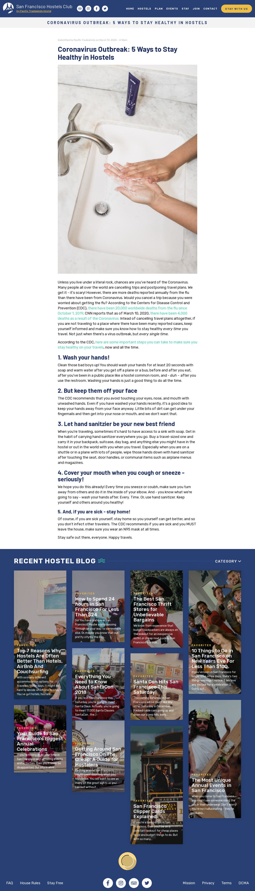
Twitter (147, 883)
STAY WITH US (236, 8)
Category (226, 561)
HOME (130, 8)
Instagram (121, 883)
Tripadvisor (134, 883)
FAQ (9, 883)
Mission (189, 883)
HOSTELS (144, 8)
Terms (226, 883)
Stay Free (55, 883)
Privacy (208, 883)
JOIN (196, 8)
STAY (185, 8)
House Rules (30, 883)
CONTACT (210, 8)
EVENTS (172, 8)
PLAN (159, 8)
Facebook (108, 883)
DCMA (243, 883)
